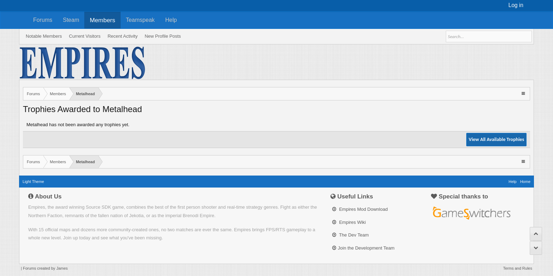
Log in (516, 5)
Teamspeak (140, 20)
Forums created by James (45, 268)
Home (525, 181)
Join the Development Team (363, 248)
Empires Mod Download (360, 209)
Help (171, 20)
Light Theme (33, 181)
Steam (71, 20)
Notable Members (44, 36)
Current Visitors (85, 36)
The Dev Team (350, 235)
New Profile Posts (163, 36)
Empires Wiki (349, 222)
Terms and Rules (517, 268)
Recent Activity (123, 36)
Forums (42, 20)
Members (102, 20)
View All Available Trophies (496, 139)
